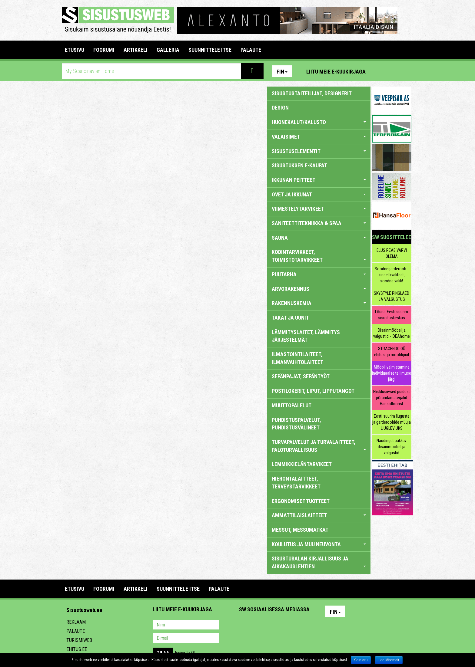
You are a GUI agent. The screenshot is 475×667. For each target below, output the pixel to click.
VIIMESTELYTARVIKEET (319, 208)
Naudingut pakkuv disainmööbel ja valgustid (392, 446)
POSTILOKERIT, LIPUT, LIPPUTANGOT (313, 391)
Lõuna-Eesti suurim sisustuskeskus (391, 314)
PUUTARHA (319, 274)
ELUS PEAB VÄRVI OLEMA (392, 253)
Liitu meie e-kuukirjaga (336, 71)
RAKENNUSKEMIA (319, 303)
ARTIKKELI (136, 50)
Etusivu (74, 50)
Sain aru (361, 660)
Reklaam (76, 622)
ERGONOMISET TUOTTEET (301, 501)
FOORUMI (104, 50)
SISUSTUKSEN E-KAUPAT (299, 165)
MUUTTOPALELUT (291, 405)
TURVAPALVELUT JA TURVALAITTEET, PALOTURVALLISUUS (319, 446)
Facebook (392, 71)
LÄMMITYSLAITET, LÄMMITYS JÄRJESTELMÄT (306, 336)
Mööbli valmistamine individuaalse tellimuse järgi (391, 373)
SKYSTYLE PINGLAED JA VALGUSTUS (391, 296)
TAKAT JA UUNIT (290, 317)
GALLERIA (168, 50)
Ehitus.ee (76, 649)
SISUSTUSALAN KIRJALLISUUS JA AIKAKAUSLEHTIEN (319, 562)
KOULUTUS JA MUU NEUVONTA (319, 544)
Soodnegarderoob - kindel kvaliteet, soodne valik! (391, 274)
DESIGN (280, 107)
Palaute (75, 631)
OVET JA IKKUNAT (319, 194)
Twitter (284, 625)
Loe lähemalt (388, 660)
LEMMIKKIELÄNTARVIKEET (302, 464)
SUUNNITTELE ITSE (209, 50)
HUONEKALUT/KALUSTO (319, 122)
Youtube (405, 71)
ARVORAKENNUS (319, 289)
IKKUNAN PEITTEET (319, 180)
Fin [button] (282, 71)
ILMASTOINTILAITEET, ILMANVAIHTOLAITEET (297, 358)
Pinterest (379, 71)
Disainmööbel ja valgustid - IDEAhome (391, 333)
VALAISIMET (319, 136)
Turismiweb (79, 640)
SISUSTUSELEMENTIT (319, 151)
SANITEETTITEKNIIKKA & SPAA (319, 223)
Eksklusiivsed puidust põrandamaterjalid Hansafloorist (391, 397)
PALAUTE (251, 50)
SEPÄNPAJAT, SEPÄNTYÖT (301, 376)
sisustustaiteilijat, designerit (312, 93)
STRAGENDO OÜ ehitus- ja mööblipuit (391, 351)
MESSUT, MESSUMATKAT (300, 530)
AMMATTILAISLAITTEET (319, 515)
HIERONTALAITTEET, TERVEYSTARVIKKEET (296, 482)
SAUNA (319, 238)
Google (297, 625)
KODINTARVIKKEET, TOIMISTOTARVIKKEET (319, 256)
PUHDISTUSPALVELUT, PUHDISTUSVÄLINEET (296, 424)
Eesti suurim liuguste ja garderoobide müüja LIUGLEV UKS (391, 422)
